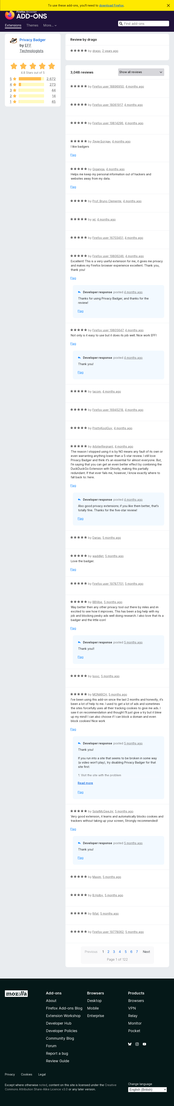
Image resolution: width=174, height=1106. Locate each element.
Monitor (135, 1023)
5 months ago (111, 537)
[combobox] (143, 23)
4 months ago (134, 86)
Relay (132, 1016)
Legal (42, 1074)
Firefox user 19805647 (107, 330)
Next (146, 952)
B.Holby (97, 895)
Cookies (26, 1074)
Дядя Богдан (101, 141)
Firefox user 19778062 (108, 932)
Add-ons (54, 993)
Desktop (94, 1000)
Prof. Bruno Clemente (106, 201)
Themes (32, 25)
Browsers (136, 1000)
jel (93, 219)
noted (43, 1085)
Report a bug (57, 1053)
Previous (91, 952)
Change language (140, 1084)
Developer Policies (61, 1031)
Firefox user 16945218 (107, 409)
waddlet (97, 556)
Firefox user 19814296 (107, 123)
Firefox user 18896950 (108, 86)
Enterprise (95, 1016)
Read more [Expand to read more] (85, 783)
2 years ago (110, 51)
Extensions (13, 25)
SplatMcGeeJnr (102, 811)
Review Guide (57, 1061)
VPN (132, 1008)
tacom (96, 391)
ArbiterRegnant (102, 446)
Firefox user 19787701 (107, 583)
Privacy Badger (33, 40)
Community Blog (60, 1038)
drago (96, 51)
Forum (51, 1046)
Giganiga (98, 169)
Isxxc (95, 676)
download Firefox (111, 5)
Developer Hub (58, 1023)
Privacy (10, 1074)
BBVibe (97, 602)
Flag (73, 155)
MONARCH (99, 694)
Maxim (96, 877)
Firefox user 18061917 (107, 104)
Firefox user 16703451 (107, 237)
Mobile (93, 1008)
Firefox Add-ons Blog (64, 1008)
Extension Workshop (63, 1016)
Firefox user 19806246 (108, 256)
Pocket (134, 1031)
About (51, 1000)
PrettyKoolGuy (102, 428)
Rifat (95, 913)
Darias (96, 537)
